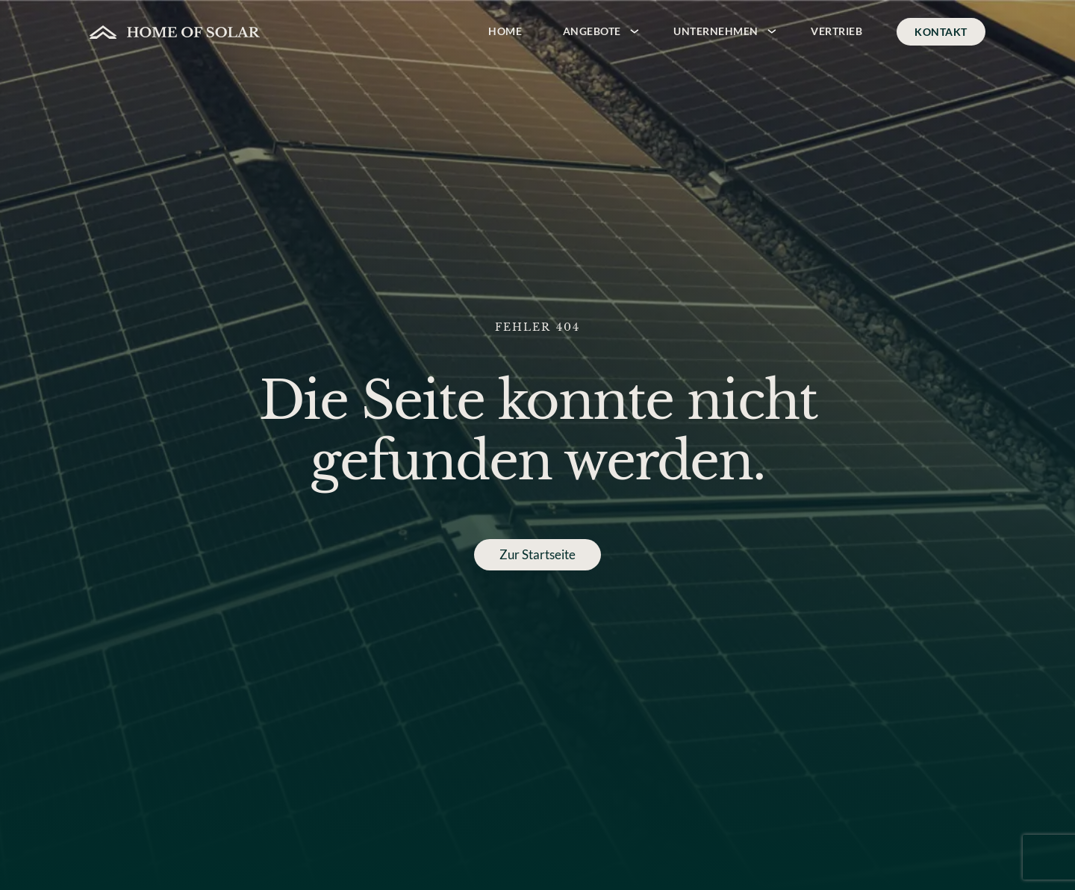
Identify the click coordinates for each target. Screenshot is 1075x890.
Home (505, 31)
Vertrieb (836, 31)
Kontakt (941, 31)
